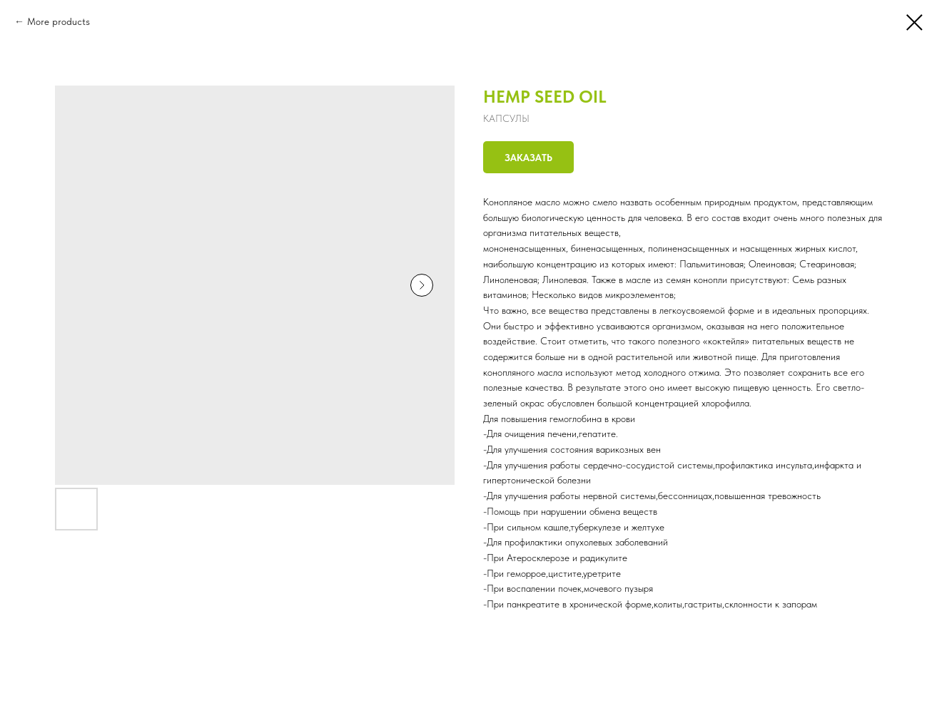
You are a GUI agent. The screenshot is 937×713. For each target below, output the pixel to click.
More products (58, 21)
